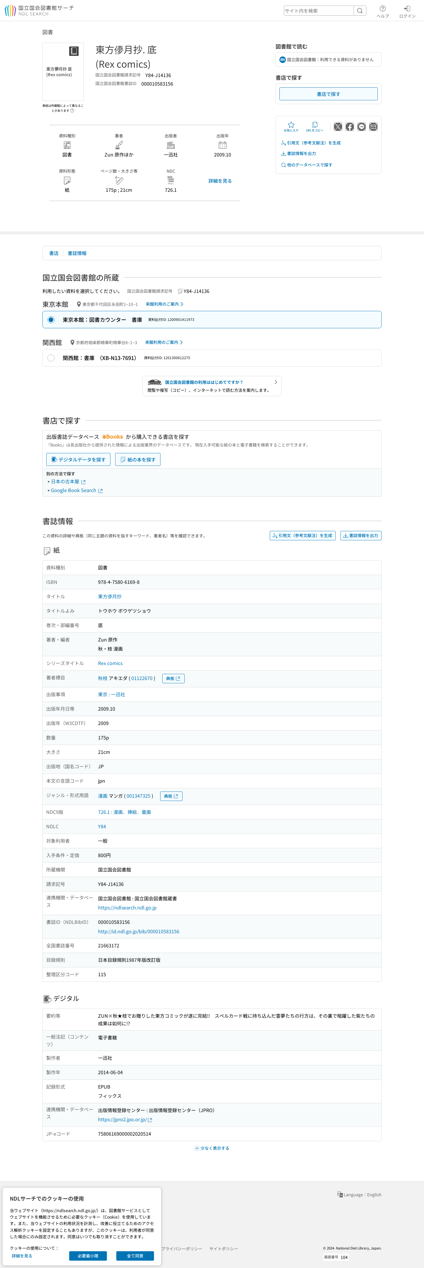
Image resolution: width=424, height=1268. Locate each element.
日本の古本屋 (68, 481)
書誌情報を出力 (298, 153)
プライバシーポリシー (181, 1249)
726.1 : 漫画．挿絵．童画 (124, 811)
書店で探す (328, 93)
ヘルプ (383, 11)
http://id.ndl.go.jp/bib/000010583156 (138, 931)
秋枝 (102, 678)
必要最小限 (88, 1256)
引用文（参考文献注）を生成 (311, 143)
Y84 (102, 826)
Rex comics (110, 663)
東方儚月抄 (110, 596)
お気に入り (291, 126)
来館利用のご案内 (166, 304)
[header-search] (325, 11)
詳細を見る (220, 180)
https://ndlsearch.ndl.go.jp (127, 907)
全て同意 (135, 1256)
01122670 (142, 678)
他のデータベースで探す (306, 165)
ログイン (407, 11)
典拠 (173, 678)
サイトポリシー (223, 1249)
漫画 (102, 795)
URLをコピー (315, 126)
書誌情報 (77, 252)
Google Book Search (77, 490)
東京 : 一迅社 (111, 694)
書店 (54, 252)
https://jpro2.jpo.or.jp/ (125, 1119)
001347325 (138, 795)
